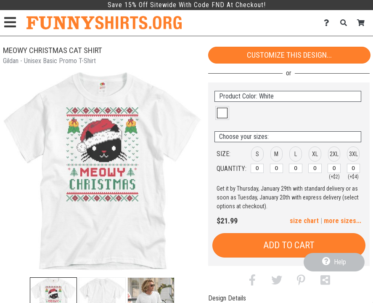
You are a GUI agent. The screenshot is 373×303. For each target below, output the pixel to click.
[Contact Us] (328, 22)
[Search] (345, 22)
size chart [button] (304, 221)
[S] (257, 168)
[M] (276, 168)
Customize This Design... (289, 55)
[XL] (314, 168)
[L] (295, 168)
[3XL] (353, 168)
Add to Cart (289, 245)
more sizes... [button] (342, 221)
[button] (222, 113)
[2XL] (334, 168)
